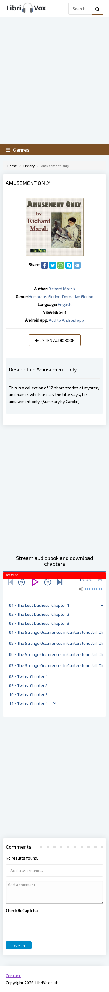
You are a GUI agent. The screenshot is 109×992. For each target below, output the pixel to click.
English (65, 304)
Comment (18, 945)
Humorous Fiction (44, 296)
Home (12, 166)
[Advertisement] (54, 488)
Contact (13, 975)
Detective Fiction (77, 296)
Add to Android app (66, 320)
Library (29, 166)
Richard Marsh (62, 288)
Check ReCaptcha (22, 910)
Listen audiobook (54, 340)
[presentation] (50, 925)
